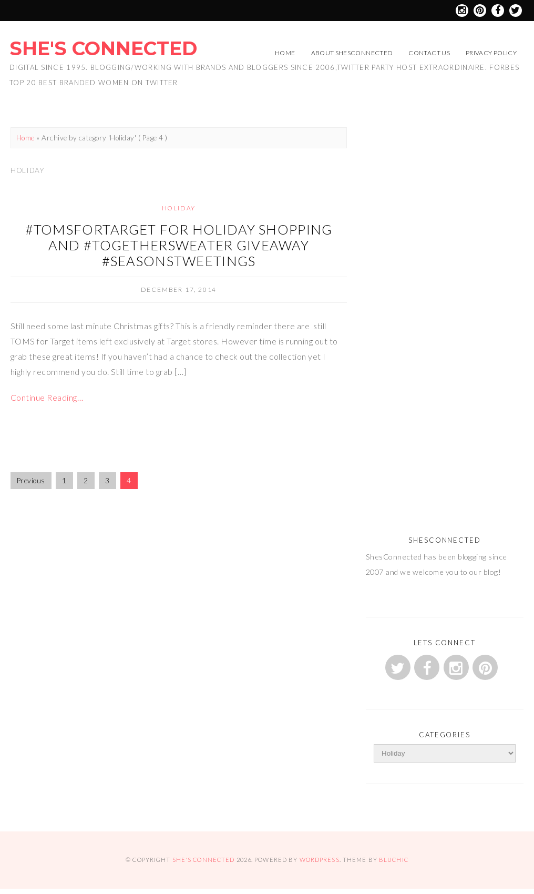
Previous (31, 480)
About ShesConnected (352, 53)
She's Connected (103, 48)
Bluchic (393, 859)
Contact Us (429, 53)
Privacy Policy (491, 53)
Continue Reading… (47, 397)
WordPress (320, 859)
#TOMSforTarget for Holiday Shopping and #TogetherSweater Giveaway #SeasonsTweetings (179, 245)
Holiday (179, 208)
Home (285, 53)
